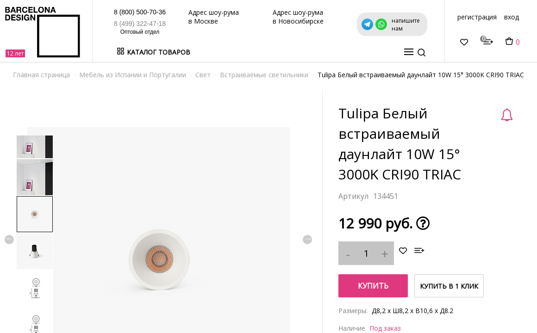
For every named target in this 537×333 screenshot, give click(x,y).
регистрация (477, 16)
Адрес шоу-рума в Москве (213, 16)
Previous (9, 239)
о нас (392, 52)
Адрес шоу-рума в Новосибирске (298, 16)
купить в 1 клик (449, 286)
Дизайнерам (311, 52)
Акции (275, 52)
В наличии (212, 52)
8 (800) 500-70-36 (140, 12)
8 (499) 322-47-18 (140, 23)
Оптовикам (358, 52)
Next (307, 239)
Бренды (247, 52)
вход (511, 16)
